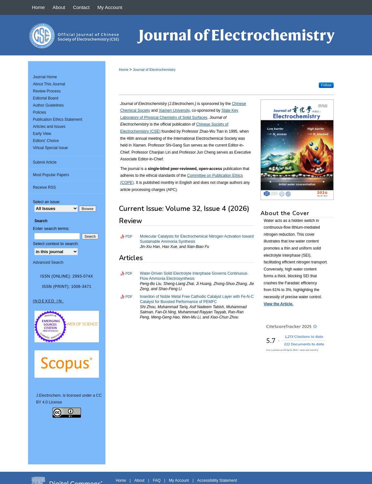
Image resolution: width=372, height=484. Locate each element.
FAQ (157, 480)
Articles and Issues (49, 126)
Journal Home (45, 77)
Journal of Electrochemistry (154, 69)
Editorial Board (45, 98)
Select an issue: (46, 202)
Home (123, 69)
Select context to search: (56, 243)
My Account (179, 480)
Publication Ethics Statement (57, 119)
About (139, 480)
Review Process (47, 91)
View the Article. (278, 304)
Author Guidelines (48, 105)
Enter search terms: (51, 228)
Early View (42, 133)
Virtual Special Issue (50, 148)
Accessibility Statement (217, 480)
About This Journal (49, 84)
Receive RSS (44, 187)
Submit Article (44, 162)
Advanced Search (48, 262)
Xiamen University (174, 110)
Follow (326, 85)
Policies (39, 112)
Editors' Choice (46, 140)
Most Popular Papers (51, 175)
